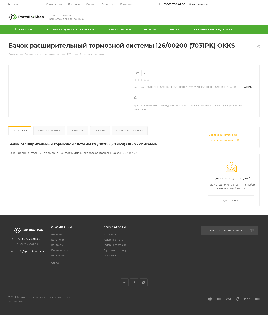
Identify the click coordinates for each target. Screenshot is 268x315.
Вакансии (57, 239)
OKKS (248, 87)
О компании (61, 227)
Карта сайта (15, 301)
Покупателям (114, 227)
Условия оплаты (113, 239)
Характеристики (49, 130)
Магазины (109, 234)
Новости (56, 234)
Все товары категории (223, 134)
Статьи (55, 262)
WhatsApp (144, 282)
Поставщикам (60, 250)
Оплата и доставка (129, 130)
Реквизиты (58, 255)
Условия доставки (114, 244)
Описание (20, 130)
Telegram (134, 282)
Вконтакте (125, 282)
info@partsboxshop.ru (32, 251)
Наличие (78, 130)
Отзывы (100, 130)
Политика (109, 255)
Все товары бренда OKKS (224, 139)
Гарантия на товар (115, 250)
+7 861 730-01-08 (29, 239)
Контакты (57, 244)
